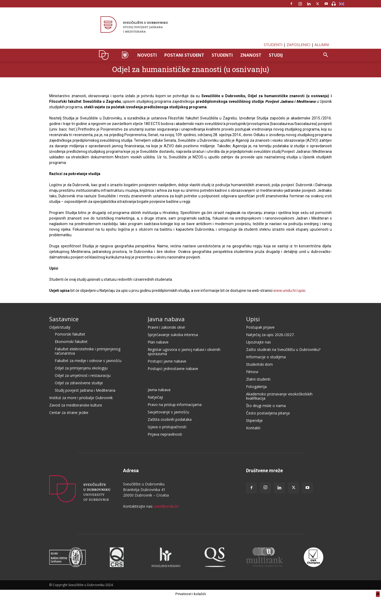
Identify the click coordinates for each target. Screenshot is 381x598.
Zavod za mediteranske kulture (75, 405)
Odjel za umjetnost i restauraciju (83, 375)
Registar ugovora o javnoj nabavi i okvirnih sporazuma (184, 351)
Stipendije (254, 420)
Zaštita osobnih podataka (170, 419)
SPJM (125, 55)
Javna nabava (166, 319)
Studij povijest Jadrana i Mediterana (85, 390)
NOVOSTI (147, 55)
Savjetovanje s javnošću (168, 411)
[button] (325, 55)
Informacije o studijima (266, 356)
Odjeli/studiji (59, 327)
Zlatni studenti (258, 379)
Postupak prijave (260, 327)
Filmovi (252, 371)
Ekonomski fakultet (71, 341)
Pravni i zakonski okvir (166, 327)
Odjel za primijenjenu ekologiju (81, 368)
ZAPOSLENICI (298, 44)
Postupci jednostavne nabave (173, 368)
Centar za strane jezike (68, 412)
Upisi (253, 319)
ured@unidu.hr (166, 506)
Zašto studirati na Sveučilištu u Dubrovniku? (283, 349)
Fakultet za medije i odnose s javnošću (88, 360)
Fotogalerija (256, 386)
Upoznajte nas (258, 342)
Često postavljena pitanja (268, 413)
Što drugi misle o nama (266, 405)
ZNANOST (250, 55)
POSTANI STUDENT (184, 55)
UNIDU (105, 55)
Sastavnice (64, 319)
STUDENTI (273, 44)
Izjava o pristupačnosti (167, 426)
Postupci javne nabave (167, 361)
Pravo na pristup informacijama (175, 404)
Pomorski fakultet (70, 334)
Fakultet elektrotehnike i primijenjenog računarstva (87, 351)
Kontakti (253, 427)
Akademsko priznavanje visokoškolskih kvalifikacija (279, 396)
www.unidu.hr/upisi (289, 290)
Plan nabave (158, 342)
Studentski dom (259, 364)
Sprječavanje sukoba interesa (173, 334)
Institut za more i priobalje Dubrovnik (81, 397)
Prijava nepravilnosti (165, 434)
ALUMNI (322, 44)
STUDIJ (276, 55)
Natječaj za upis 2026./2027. (270, 334)
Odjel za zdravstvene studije (79, 382)
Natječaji (155, 397)
